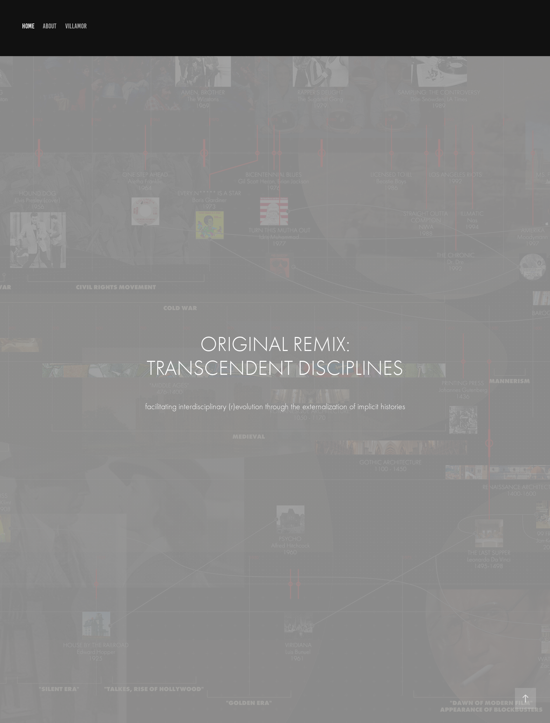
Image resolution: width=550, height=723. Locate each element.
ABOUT (49, 26)
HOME (28, 26)
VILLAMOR (76, 26)
